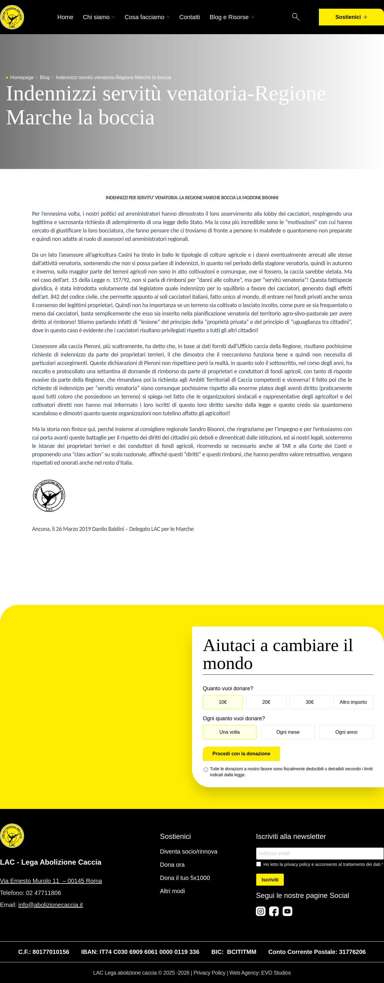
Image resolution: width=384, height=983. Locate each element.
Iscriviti (270, 879)
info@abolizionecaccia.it (50, 905)
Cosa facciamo (147, 17)
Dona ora (172, 864)
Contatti (189, 17)
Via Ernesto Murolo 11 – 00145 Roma (51, 881)
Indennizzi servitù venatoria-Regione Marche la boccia (113, 77)
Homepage (22, 77)
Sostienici (351, 17)
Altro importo (353, 702)
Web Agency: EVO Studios (260, 973)
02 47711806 (43, 893)
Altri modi (172, 891)
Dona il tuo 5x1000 (185, 878)
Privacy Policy (209, 973)
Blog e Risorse (232, 17)
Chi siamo (99, 17)
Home (65, 17)
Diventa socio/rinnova (188, 851)
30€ (310, 702)
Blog (45, 77)
